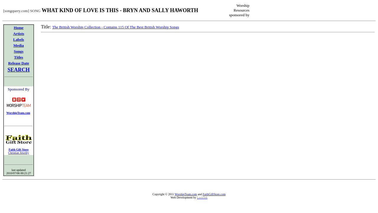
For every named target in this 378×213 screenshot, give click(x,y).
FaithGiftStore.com (214, 194)
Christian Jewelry (18, 152)
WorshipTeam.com (186, 194)
